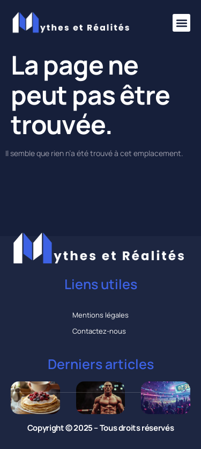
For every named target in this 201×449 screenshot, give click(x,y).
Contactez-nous (99, 331)
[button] (181, 23)
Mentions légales (100, 315)
